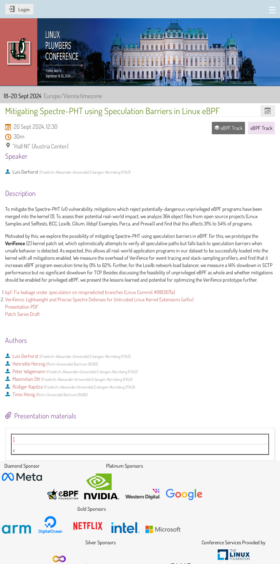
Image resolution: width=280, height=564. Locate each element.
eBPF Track (261, 128)
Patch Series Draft (22, 314)
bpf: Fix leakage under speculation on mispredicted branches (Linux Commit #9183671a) (90, 292)
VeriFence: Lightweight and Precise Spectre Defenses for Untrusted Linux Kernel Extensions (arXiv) (99, 299)
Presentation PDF (22, 307)
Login (24, 9)
